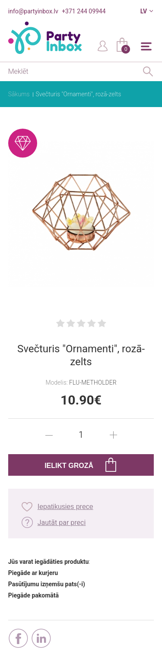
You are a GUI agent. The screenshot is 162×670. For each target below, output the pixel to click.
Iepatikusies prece (65, 506)
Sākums (19, 94)
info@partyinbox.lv (33, 11)
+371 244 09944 (83, 11)
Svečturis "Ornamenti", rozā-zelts (78, 94)
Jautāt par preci (62, 522)
